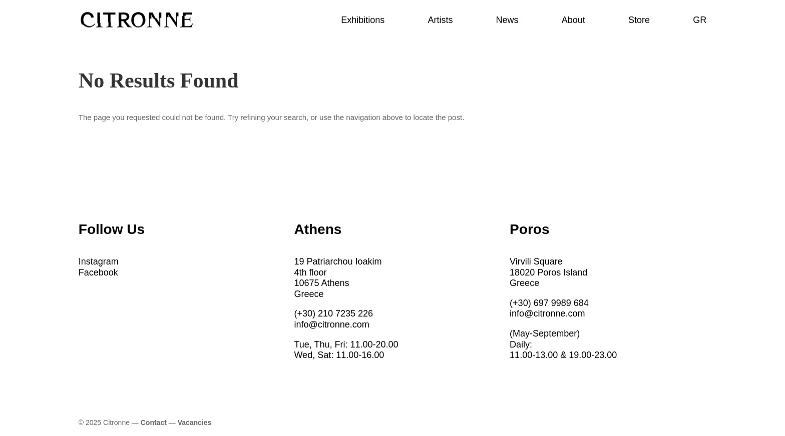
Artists (440, 20)
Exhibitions (362, 20)
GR (699, 20)
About (573, 20)
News (507, 20)
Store (639, 20)
